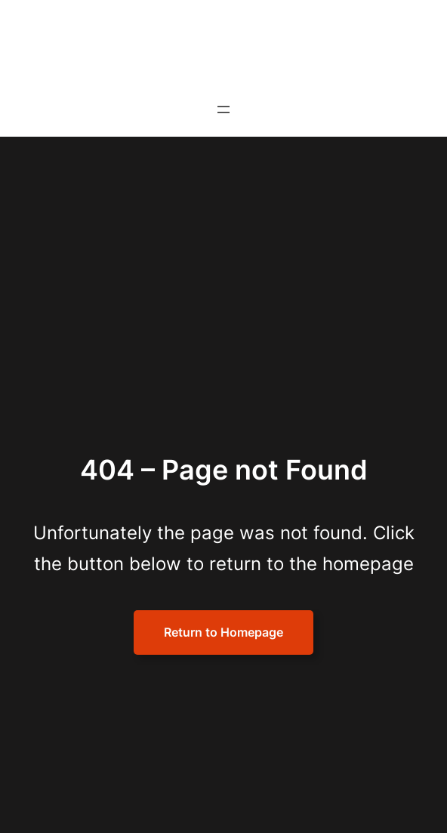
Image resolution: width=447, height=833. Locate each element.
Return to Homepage (223, 632)
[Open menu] (223, 109)
